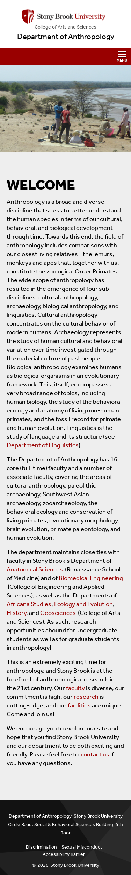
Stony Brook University (74, 865)
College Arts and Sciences (65, 27)
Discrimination (41, 847)
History (16, 613)
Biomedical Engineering (91, 578)
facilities (79, 705)
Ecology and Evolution (83, 604)
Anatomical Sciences (35, 569)
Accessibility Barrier (64, 854)
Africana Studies (29, 604)
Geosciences (58, 613)
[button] (65, 56)
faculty (75, 688)
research (86, 696)
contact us (95, 754)
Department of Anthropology (65, 36)
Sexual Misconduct (81, 847)
